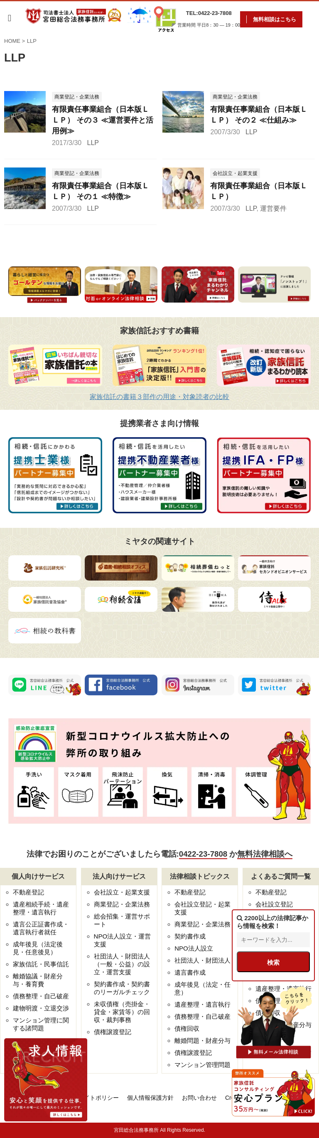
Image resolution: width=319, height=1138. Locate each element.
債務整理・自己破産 (41, 996)
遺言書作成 (190, 972)
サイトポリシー (98, 1097)
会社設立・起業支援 (122, 892)
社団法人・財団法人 (202, 960)
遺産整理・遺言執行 (202, 1004)
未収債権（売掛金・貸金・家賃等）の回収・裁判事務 (122, 1011)
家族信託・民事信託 (41, 964)
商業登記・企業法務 (122, 904)
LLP (93, 142)
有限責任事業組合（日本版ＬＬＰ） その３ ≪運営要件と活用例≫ (102, 120)
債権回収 (186, 1028)
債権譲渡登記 (112, 1031)
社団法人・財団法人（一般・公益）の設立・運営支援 (122, 964)
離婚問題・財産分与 (202, 1040)
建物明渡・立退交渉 (41, 1008)
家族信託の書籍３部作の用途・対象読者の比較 (159, 396)
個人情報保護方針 (150, 1097)
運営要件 (273, 208)
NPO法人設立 (193, 948)
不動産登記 (28, 892)
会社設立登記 (274, 904)
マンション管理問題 (202, 1064)
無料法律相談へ (264, 854)
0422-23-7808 (203, 854)
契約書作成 (190, 936)
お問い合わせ (199, 1097)
